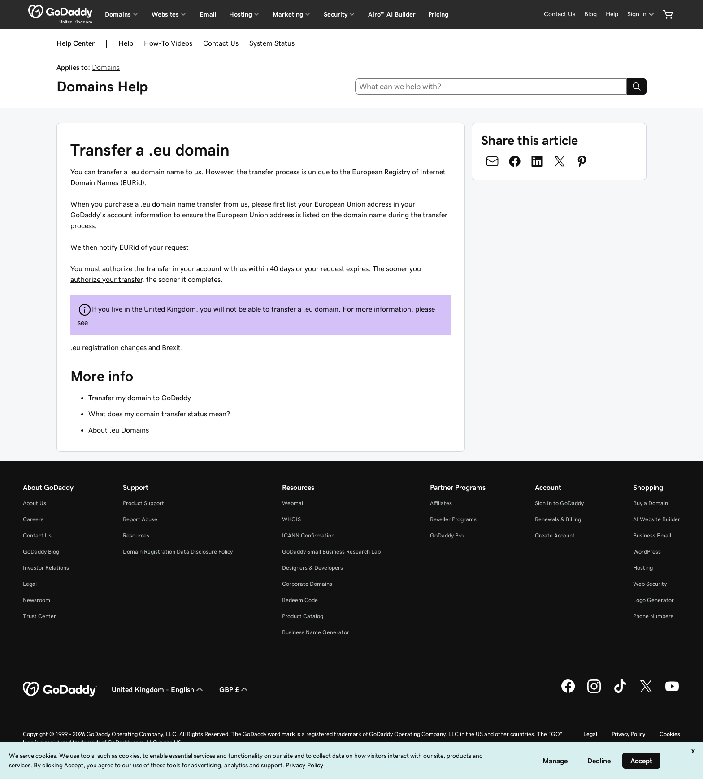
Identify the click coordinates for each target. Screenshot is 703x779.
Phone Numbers (653, 616)
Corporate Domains (307, 584)
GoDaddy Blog (41, 551)
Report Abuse (140, 519)
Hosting (643, 568)
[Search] (637, 86)
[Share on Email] (492, 161)
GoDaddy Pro (447, 535)
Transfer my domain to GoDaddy (139, 397)
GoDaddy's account (102, 214)
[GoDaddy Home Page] (60, 689)
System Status (272, 43)
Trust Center (39, 616)
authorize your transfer (106, 279)
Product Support (143, 503)
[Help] (612, 14)
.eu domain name (156, 171)
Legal (30, 584)
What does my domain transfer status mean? (159, 413)
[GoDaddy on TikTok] (620, 691)
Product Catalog (302, 616)
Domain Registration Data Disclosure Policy (178, 551)
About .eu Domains (118, 429)
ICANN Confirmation (308, 535)
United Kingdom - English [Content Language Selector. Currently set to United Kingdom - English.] (158, 689)
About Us (34, 503)
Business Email (652, 535)
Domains (106, 67)
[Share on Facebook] (514, 161)
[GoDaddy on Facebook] (568, 691)
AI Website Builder (656, 519)
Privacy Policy (628, 734)
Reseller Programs (453, 519)
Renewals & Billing (558, 519)
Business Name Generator (315, 632)
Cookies (670, 734)
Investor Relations (46, 568)
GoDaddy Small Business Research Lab (331, 551)
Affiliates (441, 503)
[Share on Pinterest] (582, 161)
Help (125, 43)
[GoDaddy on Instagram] (594, 691)
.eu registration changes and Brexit (125, 347)
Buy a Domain (650, 503)
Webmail (293, 503)
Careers (33, 519)
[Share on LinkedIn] (537, 161)
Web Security (650, 584)
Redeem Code (300, 600)
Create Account (555, 535)
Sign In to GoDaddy (559, 503)
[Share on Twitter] (559, 161)
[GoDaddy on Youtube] (672, 691)
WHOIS (291, 519)
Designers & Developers (312, 568)
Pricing (438, 14)
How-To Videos (168, 43)
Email (208, 14)
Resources (136, 535)
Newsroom (36, 600)
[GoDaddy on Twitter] (646, 691)
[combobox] (491, 86)
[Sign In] (642, 14)
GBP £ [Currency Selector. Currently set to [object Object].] (234, 689)
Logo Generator (653, 600)
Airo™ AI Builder (392, 14)
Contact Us (221, 43)
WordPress (647, 551)
